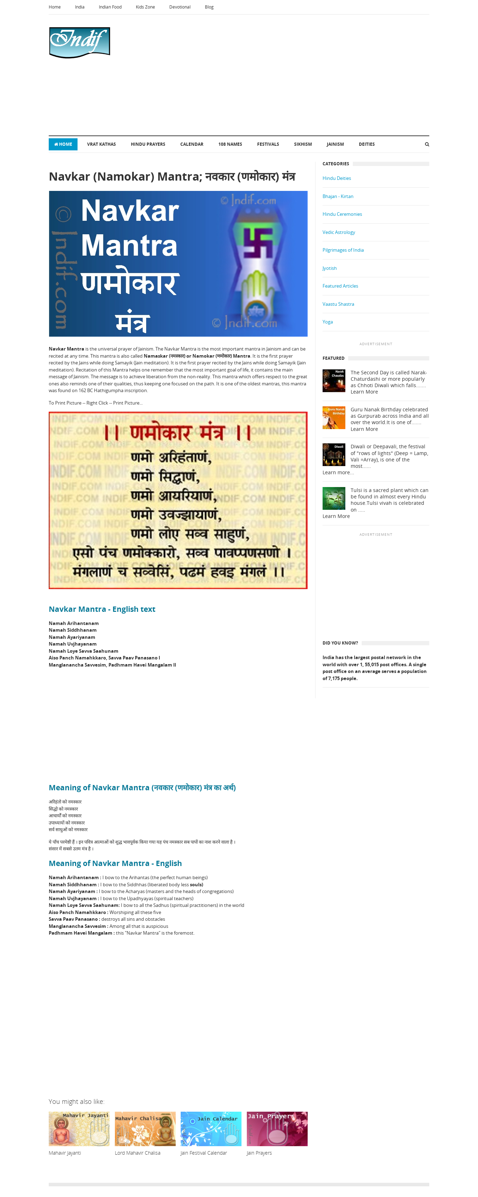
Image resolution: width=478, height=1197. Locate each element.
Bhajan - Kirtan (338, 196)
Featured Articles (340, 286)
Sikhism (303, 144)
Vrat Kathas (101, 144)
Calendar (191, 144)
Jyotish (330, 268)
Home (55, 7)
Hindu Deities (337, 178)
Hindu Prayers (148, 144)
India (80, 7)
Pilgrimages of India (343, 250)
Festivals (268, 144)
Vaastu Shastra (338, 304)
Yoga (328, 322)
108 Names (230, 144)
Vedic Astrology (339, 232)
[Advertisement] (257, 75)
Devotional (180, 7)
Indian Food (110, 7)
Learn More (364, 392)
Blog (209, 7)
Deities (367, 144)
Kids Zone (145, 7)
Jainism (335, 144)
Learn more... (338, 472)
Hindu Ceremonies (342, 214)
